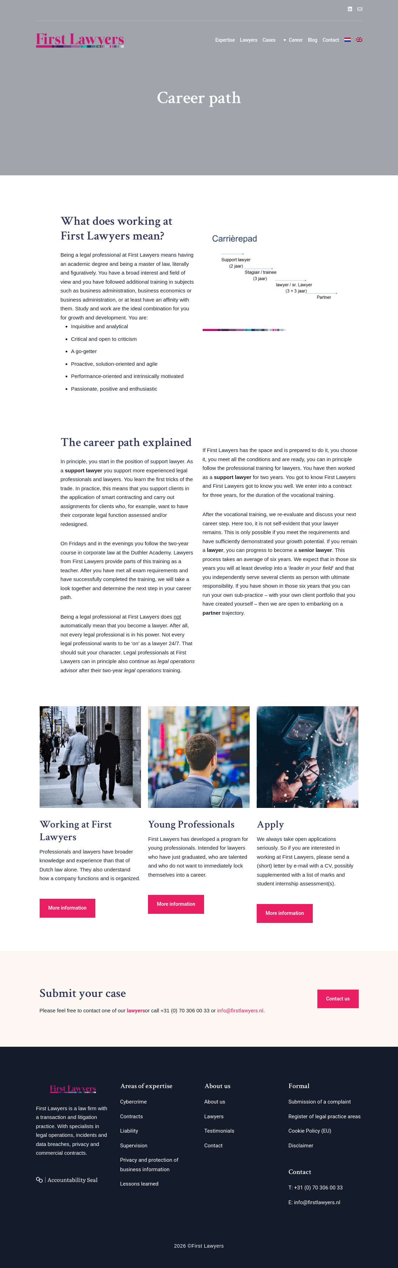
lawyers (136, 1010)
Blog (312, 40)
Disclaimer (301, 1145)
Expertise (225, 40)
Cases (269, 40)
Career (292, 39)
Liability (129, 1131)
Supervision (134, 1145)
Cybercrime (133, 1102)
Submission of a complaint (320, 1102)
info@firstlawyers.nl (240, 1010)
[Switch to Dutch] (347, 40)
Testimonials (219, 1131)
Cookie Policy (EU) (310, 1131)
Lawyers (248, 40)
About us (214, 1102)
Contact (331, 40)
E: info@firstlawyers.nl (314, 1202)
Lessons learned (139, 1184)
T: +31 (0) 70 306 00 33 (316, 1188)
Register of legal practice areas (325, 1116)
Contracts (131, 1116)
